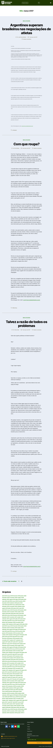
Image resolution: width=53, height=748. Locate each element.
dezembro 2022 (6, 611)
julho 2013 (18, 664)
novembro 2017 (5, 640)
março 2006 (10, 709)
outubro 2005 (21, 711)
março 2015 (20, 654)
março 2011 (9, 679)
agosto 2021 (12, 618)
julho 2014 (10, 659)
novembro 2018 (19, 633)
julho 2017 (10, 641)
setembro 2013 (5, 664)
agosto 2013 (12, 664)
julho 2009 (4, 689)
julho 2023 (10, 608)
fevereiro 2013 (21, 666)
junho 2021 (22, 618)
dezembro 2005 (6, 711)
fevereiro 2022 (16, 615)
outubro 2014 (13, 657)
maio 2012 (9, 672)
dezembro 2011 (18, 673)
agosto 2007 (19, 700)
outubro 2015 (5, 652)
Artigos (28, 726)
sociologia (14, 571)
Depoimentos (29, 731)
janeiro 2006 (24, 709)
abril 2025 (9, 601)
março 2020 (10, 625)
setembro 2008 (5, 695)
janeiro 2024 (21, 604)
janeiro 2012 (12, 673)
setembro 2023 (21, 606)
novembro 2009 (20, 686)
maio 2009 (15, 689)
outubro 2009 (5, 687)
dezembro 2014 (19, 656)
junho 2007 (4, 702)
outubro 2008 (21, 693)
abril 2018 (15, 636)
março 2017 (10, 643)
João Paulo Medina (22, 37)
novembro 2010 (13, 680)
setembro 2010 (5, 682)
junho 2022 (16, 613)
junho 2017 (15, 641)
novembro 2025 (13, 597)
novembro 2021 (13, 617)
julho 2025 (18, 599)
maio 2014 (21, 659)
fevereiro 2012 (5, 673)
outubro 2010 (20, 680)
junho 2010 (23, 682)
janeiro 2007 (12, 703)
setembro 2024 (13, 602)
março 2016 (15, 649)
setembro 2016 (5, 647)
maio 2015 (10, 654)
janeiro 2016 (5, 650)
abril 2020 (4, 625)
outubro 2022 (20, 611)
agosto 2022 (5, 613)
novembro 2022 (13, 611)
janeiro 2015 (12, 656)
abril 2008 (9, 696)
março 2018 (20, 636)
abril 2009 (20, 689)
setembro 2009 (12, 687)
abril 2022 (4, 615)
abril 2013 (9, 666)
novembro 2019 (13, 627)
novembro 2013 (13, 663)
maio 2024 (4, 604)
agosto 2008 (13, 695)
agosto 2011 (5, 677)
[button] (25, 3)
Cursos (28, 724)
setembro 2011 (19, 675)
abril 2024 (9, 604)
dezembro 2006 (19, 703)
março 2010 (15, 684)
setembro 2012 (12, 670)
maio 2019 (4, 631)
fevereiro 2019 (21, 631)
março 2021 (15, 620)
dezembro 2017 (19, 638)
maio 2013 (4, 666)
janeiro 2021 (5, 622)
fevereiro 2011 (16, 679)
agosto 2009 (19, 687)
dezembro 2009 (12, 686)
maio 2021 (4, 620)
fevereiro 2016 (21, 649)
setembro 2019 (5, 629)
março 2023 (10, 610)
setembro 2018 (12, 634)
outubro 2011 (13, 675)
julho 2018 (24, 634)
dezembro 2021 (5, 617)
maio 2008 (4, 696)
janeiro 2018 (12, 638)
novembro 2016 (13, 645)
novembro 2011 (5, 675)
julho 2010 (18, 682)
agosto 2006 (5, 707)
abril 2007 (15, 702)
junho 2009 (10, 689)
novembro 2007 (20, 698)
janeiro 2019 (5, 633)
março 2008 (15, 696)
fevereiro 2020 (16, 625)
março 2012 (20, 672)
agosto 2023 (5, 608)
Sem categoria (26, 20)
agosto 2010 (12, 682)
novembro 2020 (19, 622)
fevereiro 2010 (21, 684)
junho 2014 (15, 659)
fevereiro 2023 (16, 610)
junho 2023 (16, 608)
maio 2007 (10, 702)
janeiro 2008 (5, 698)
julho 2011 (10, 677)
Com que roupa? (26, 144)
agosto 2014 (5, 659)
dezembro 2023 (6, 606)
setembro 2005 (5, 712)
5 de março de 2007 (26, 148)
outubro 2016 (20, 645)
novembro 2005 (14, 711)
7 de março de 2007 (33, 37)
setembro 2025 (5, 599)
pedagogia (14, 130)
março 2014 (10, 661)
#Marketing (14, 307)
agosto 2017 (5, 641)
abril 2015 (15, 654)
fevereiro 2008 (22, 696)
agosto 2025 (12, 599)
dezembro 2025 (6, 597)
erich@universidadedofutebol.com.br (31, 300)
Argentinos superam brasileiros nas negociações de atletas (26, 29)
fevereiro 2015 (5, 656)
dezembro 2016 (6, 645)
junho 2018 (4, 636)
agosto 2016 (12, 647)
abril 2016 (9, 649)
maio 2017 (20, 641)
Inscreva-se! (39, 742)
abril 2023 (4, 610)
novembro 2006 (6, 705)
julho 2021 (17, 618)
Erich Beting (16, 148)
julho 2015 (24, 652)
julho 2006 (10, 707)
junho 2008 (24, 695)
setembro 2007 (12, 700)
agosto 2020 (19, 624)
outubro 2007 (5, 700)
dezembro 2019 (6, 627)
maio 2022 (21, 613)
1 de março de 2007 (26, 329)
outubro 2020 (5, 624)
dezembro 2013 (6, 663)
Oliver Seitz (17, 329)
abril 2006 (4, 709)
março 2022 (10, 615)
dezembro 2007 (12, 698)
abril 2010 (9, 684)
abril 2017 (4, 643)
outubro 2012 (5, 670)
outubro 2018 (5, 634)
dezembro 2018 (12, 633)
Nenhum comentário (27, 39)
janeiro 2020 (23, 625)
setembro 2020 (12, 624)
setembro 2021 (5, 618)
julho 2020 (25, 624)
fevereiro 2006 (16, 709)
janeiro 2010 (5, 686)
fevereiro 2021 (21, 620)
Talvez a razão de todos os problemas (26, 324)
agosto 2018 (19, 634)
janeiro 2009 (19, 691)
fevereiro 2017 (16, 643)
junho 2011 (15, 677)
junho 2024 (19, 602)
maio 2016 (4, 649)
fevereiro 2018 (5, 638)
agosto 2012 (19, 670)
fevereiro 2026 (16, 595)
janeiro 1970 (20, 712)
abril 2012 (15, 672)
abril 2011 (4, 679)
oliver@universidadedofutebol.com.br (31, 566)
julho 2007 (25, 700)
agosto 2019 (12, 629)
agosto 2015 (19, 652)
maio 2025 (4, 601)
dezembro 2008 (6, 693)
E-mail (28, 737)
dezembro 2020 (12, 622)
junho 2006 (16, 707)
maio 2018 (10, 636)
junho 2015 (4, 654)
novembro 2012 (19, 668)
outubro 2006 (13, 705)
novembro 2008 (14, 693)
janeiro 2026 (23, 595)
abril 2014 (4, 661)
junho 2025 (23, 599)
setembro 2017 (19, 640)
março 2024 (15, 604)
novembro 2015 (19, 650)
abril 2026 (4, 595)
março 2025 (15, 601)
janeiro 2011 (22, 679)
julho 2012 (24, 670)
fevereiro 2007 (5, 703)
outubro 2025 (21, 597)
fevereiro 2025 (21, 601)
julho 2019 (18, 629)
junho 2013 (23, 664)
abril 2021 (9, 620)
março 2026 (10, 595)
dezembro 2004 (13, 712)
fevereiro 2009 (11, 691)
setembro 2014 (19, 657)
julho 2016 (18, 647)
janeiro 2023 (23, 610)
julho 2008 (18, 695)
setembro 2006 (20, 705)
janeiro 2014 (23, 661)
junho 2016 (23, 647)
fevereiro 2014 (16, 661)
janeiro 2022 (23, 615)
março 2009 (5, 691)
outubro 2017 (13, 640)
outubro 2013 (20, 663)
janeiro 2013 (5, 668)
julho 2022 (10, 613)
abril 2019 (9, 631)
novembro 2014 (6, 657)
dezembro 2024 (6, 602)
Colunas (28, 729)
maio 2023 (21, 608)
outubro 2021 (20, 617)
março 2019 (15, 631)
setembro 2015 (12, 652)
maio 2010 (4, 684)
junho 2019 (23, 629)
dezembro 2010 (6, 680)
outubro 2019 (20, 627)
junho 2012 (4, 672)
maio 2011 (20, 677)
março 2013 (15, 666)
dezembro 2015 (12, 650)
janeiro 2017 (23, 643)
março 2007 (21, 702)
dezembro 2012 (12, 668)
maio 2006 (21, 707)
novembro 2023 (13, 606)
